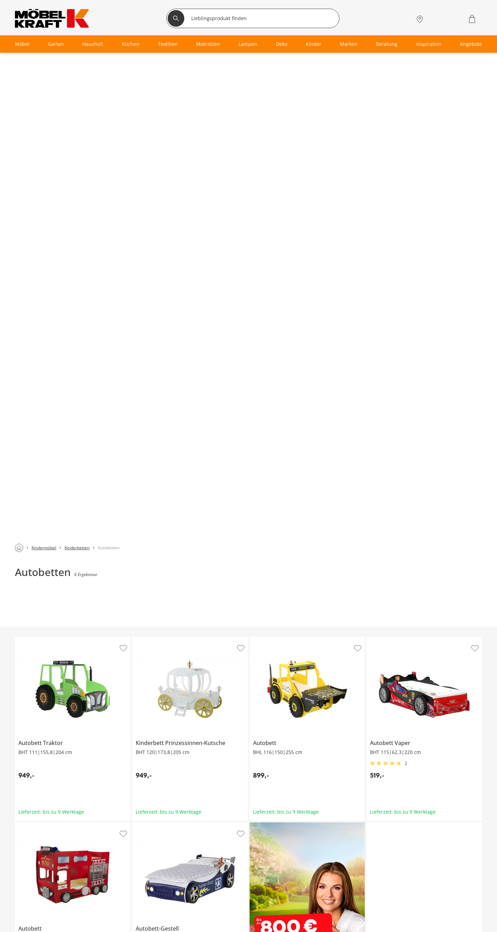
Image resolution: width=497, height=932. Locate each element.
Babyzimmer (28, 910)
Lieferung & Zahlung (318, 927)
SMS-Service (148, 918)
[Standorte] (420, 19)
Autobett (260, 156)
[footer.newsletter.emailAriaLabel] (104, 755)
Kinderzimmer (30, 927)
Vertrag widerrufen (317, 902)
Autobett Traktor (34, 156)
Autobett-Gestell (151, 341)
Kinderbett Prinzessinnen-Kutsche (172, 156)
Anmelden (216, 756)
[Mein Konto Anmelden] (436, 19)
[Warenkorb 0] (473, 19)
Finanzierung (149, 910)
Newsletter (146, 927)
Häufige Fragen (312, 893)
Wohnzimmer (29, 893)
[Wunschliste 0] (454, 18)
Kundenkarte (149, 902)
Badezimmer (28, 918)
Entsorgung (308, 910)
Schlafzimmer (30, 902)
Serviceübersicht (153, 893)
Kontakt (303, 918)
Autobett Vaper (384, 156)
